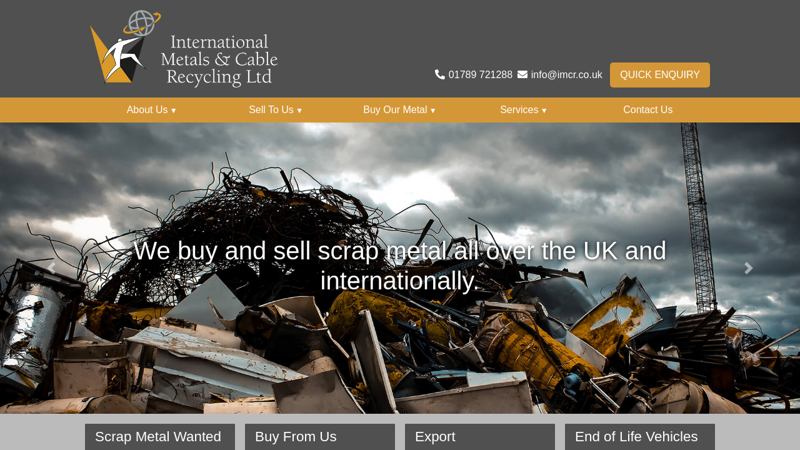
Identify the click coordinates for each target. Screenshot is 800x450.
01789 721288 (480, 74)
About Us (152, 109)
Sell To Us (276, 109)
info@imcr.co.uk (566, 74)
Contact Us (647, 109)
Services (524, 109)
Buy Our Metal (399, 109)
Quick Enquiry (660, 74)
